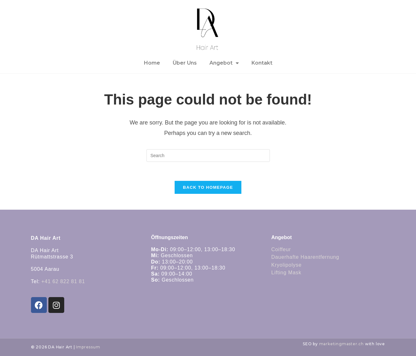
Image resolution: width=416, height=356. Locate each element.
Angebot (224, 63)
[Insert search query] (208, 155)
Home (152, 63)
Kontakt (261, 63)
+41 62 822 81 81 (63, 281)
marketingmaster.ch (341, 343)
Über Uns (185, 63)
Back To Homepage (208, 187)
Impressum (88, 347)
